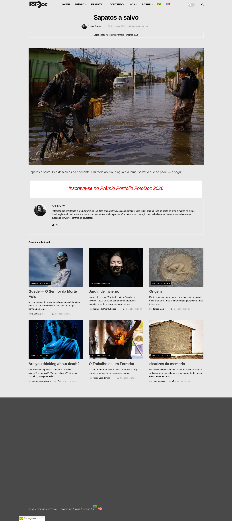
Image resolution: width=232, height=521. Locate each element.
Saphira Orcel (38, 314)
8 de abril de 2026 (180, 309)
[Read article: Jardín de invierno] (116, 267)
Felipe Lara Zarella (101, 378)
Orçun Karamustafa (41, 381)
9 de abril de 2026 (61, 314)
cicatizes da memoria (167, 364)
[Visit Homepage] (38, 4)
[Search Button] (202, 4)
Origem (155, 291)
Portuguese (27, 518)
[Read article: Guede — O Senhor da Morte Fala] (56, 267)
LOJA (132, 4)
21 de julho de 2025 (116, 26)
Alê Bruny (96, 26)
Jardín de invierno (104, 291)
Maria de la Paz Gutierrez (104, 309)
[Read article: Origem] (176, 267)
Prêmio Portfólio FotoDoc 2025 (123, 35)
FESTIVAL (97, 4)
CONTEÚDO (117, 4)
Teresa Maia (158, 309)
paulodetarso (159, 381)
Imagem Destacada (139, 26)
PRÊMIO (79, 4)
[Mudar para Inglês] (100, 508)
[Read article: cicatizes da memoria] (176, 339)
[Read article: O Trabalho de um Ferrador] (116, 339)
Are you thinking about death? (54, 364)
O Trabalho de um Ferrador (111, 364)
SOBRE (146, 4)
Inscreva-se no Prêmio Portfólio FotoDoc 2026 (115, 188)
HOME (66, 4)
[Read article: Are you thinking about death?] (56, 339)
